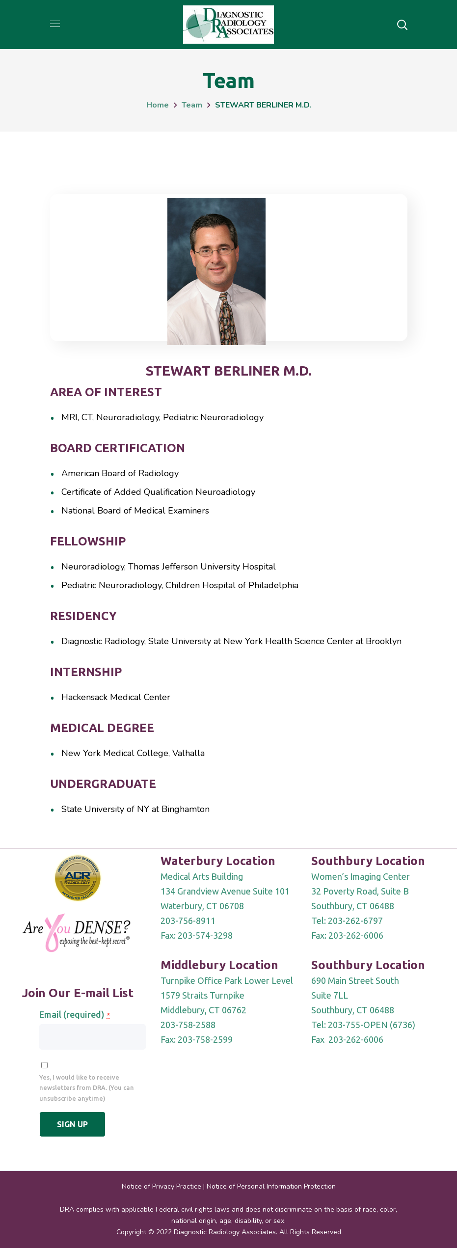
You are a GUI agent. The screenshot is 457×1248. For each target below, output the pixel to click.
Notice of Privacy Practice (161, 1186)
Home (157, 105)
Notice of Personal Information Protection (271, 1186)
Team (192, 105)
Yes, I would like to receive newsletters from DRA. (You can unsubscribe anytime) (86, 1088)
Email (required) (74, 1014)
